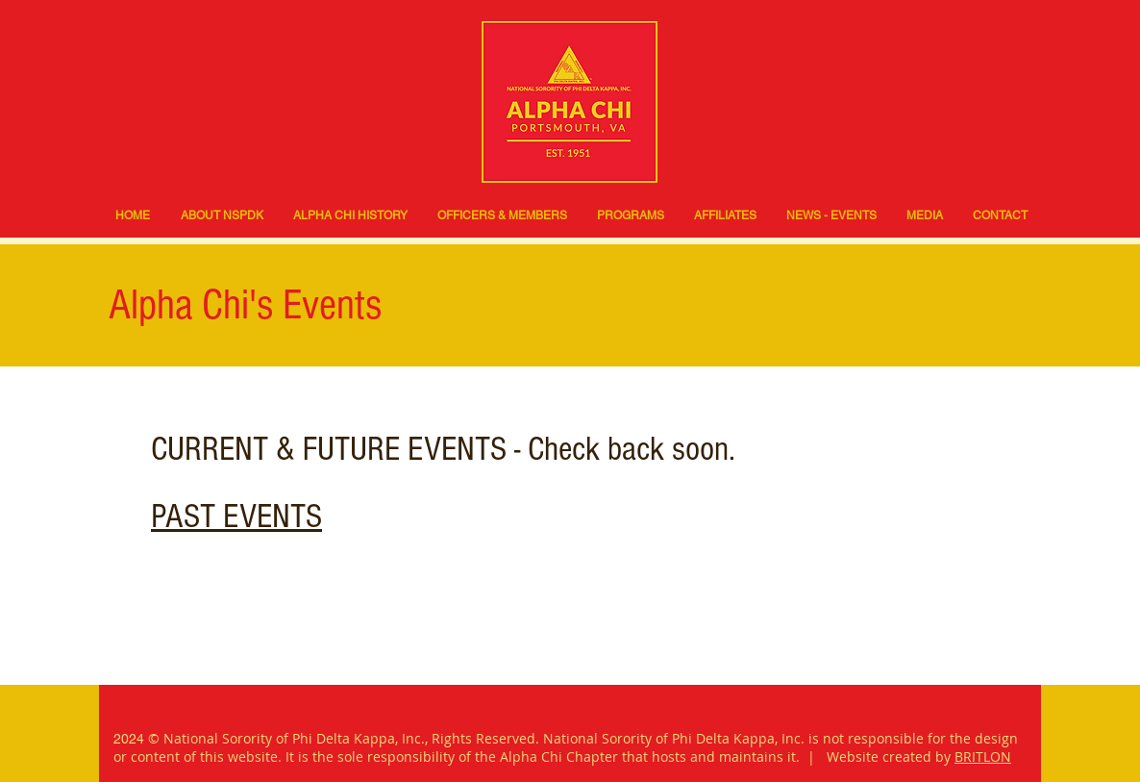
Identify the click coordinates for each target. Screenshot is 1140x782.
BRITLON (982, 756)
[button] (630, 215)
